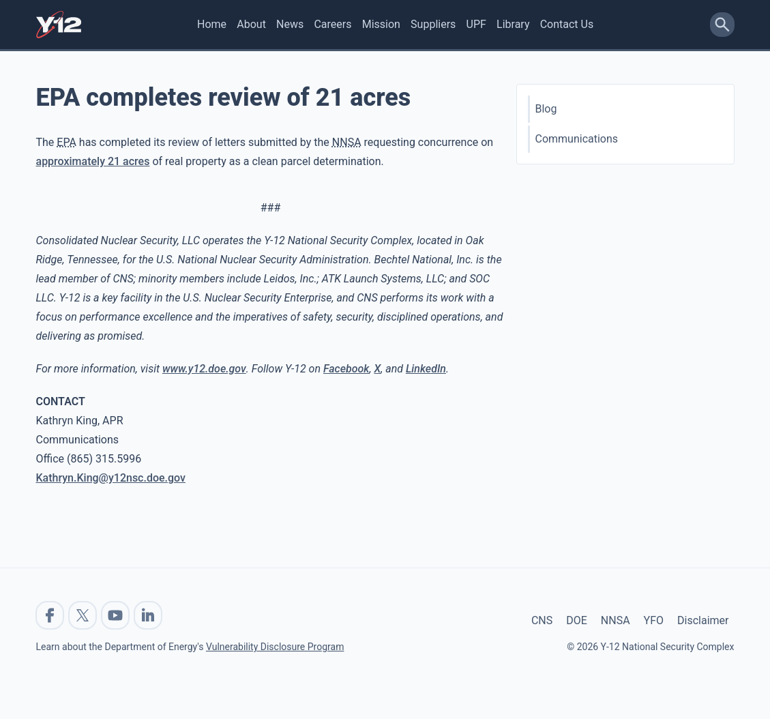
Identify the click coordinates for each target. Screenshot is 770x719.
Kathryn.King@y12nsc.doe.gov (111, 477)
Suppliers (433, 24)
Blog (546, 108)
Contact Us (567, 24)
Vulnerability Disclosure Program (275, 646)
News (289, 24)
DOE (576, 620)
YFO (654, 620)
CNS (541, 620)
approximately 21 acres (93, 161)
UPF (476, 24)
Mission (381, 24)
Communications (577, 138)
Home (211, 24)
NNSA (615, 620)
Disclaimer (702, 620)
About (251, 24)
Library (513, 24)
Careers (332, 24)
